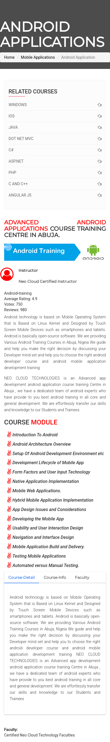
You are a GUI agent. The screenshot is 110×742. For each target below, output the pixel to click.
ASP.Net (55, 161)
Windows (55, 104)
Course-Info (55, 577)
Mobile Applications (38, 57)
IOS (55, 116)
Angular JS (55, 195)
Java (55, 127)
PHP (55, 172)
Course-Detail (21, 577)
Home (9, 57)
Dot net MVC (55, 138)
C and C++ (55, 183)
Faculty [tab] (82, 577)
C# (55, 149)
